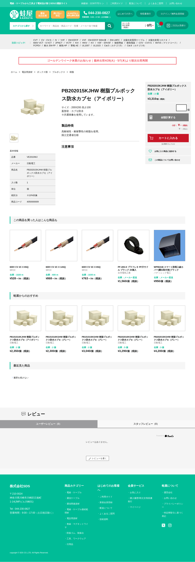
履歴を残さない (21, 378)
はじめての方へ (125, 13)
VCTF (69, 43)
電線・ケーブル (74, 492)
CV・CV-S (46, 40)
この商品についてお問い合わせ (167, 160)
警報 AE (74, 45)
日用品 (70, 544)
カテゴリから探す (23, 26)
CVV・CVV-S (145, 43)
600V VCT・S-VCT (42, 43)
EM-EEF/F (73, 40)
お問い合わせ (175, 3)
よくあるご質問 (155, 3)
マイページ (135, 507)
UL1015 (97, 45)
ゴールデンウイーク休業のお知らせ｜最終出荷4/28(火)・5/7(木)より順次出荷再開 (97, 60)
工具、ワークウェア (76, 538)
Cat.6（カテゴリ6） (136, 45)
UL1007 (85, 45)
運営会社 (168, 492)
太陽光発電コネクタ (157, 40)
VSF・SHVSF (104, 43)
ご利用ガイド (116, 3)
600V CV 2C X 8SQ (19, 267)
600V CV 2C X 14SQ (56, 267)
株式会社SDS (20, 486)
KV (92, 43)
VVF (63, 40)
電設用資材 (72, 518)
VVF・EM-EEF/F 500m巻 (94, 40)
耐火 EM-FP (49, 45)
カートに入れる (168, 138)
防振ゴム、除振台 (75, 533)
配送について (135, 3)
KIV (77, 43)
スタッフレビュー (146, 424)
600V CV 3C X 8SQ (91, 267)
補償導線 (118, 43)
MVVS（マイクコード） (166, 43)
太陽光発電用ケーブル (134, 40)
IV (56, 40)
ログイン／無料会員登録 (172, 13)
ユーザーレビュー (49, 424)
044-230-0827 (99, 13)
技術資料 (104, 519)
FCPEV (37, 45)
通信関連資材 (73, 504)
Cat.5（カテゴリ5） (113, 45)
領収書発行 (145, 13)
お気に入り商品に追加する (165, 151)
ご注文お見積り (176, 25)
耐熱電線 (131, 43)
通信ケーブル (73, 498)
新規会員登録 (106, 502)
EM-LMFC (115, 40)
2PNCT (58, 43)
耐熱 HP (63, 45)
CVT (35, 40)
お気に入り (135, 492)
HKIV (84, 43)
